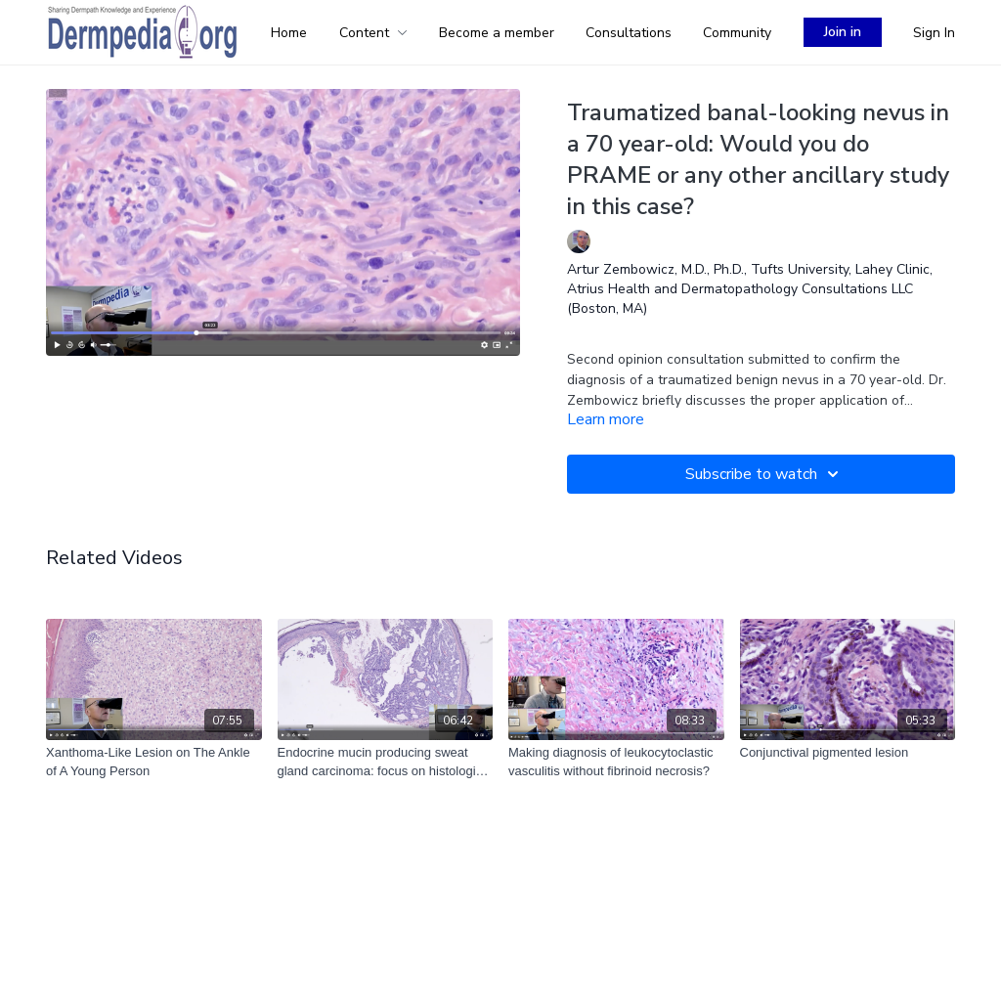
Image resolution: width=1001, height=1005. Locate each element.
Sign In (934, 32)
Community (737, 32)
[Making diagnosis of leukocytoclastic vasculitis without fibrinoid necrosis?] (616, 762)
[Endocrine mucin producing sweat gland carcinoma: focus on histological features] (386, 762)
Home (289, 32)
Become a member (496, 32)
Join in (842, 31)
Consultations (629, 32)
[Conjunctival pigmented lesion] (848, 753)
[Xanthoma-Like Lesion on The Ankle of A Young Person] (154, 762)
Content (373, 32)
